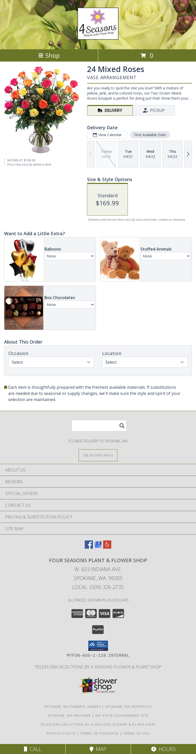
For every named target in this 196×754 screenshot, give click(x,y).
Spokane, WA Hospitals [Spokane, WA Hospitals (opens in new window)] (128, 706)
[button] (98, 646)
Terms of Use (136, 733)
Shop (49, 55)
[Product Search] (99, 425)
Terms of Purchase (99, 733)
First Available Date (150, 134)
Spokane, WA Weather (69, 715)
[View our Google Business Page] (98, 547)
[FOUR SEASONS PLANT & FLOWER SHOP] (98, 37)
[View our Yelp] (107, 547)
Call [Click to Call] (32, 749)
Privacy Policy (61, 733)
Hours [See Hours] (163, 749)
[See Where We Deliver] (98, 455)
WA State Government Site (122, 715)
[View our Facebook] (89, 547)
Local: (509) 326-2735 (98, 587)
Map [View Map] (98, 749)
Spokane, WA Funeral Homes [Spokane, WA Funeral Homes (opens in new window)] (72, 706)
